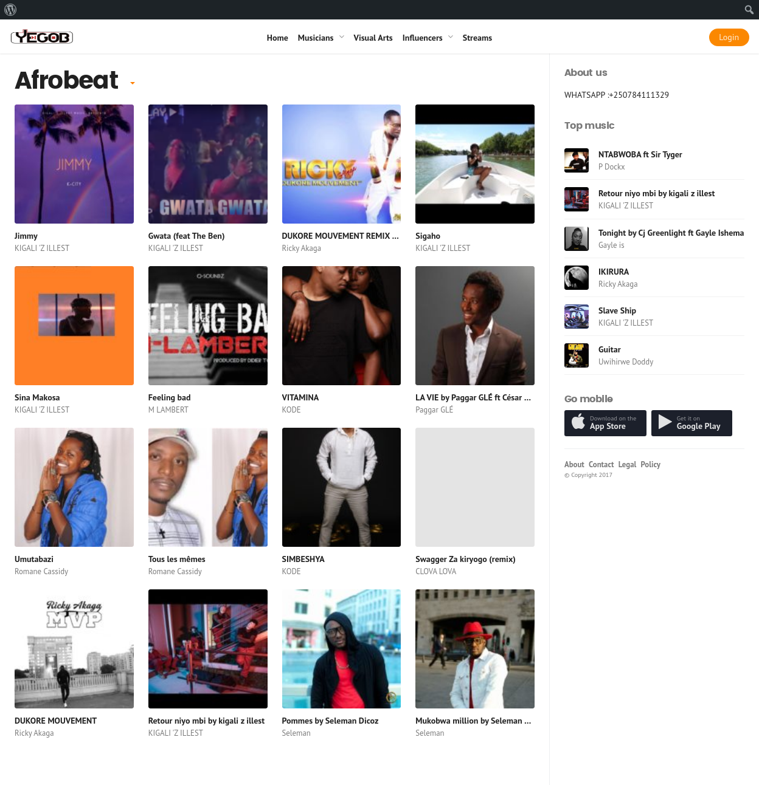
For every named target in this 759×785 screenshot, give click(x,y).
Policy (650, 464)
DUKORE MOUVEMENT (56, 720)
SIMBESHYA (303, 559)
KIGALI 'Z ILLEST (42, 248)
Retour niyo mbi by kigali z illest (206, 720)
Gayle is (611, 245)
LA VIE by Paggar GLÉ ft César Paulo (479, 397)
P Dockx (611, 167)
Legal (628, 464)
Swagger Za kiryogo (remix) (465, 559)
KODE (291, 410)
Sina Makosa (37, 397)
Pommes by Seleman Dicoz (330, 720)
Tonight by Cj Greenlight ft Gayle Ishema (671, 232)
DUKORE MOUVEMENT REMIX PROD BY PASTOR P (372, 235)
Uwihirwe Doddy (625, 362)
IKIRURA (613, 271)
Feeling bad (169, 397)
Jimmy (26, 235)
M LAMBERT (168, 410)
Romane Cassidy (41, 571)
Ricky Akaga (302, 248)
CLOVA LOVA (435, 571)
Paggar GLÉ (434, 410)
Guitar (609, 349)
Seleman (296, 733)
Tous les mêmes (177, 559)
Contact (601, 464)
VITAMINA (300, 397)
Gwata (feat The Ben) (186, 235)
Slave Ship (617, 310)
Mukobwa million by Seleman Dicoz (479, 720)
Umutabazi (34, 559)
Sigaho (427, 235)
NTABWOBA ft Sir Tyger (640, 154)
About (574, 464)
